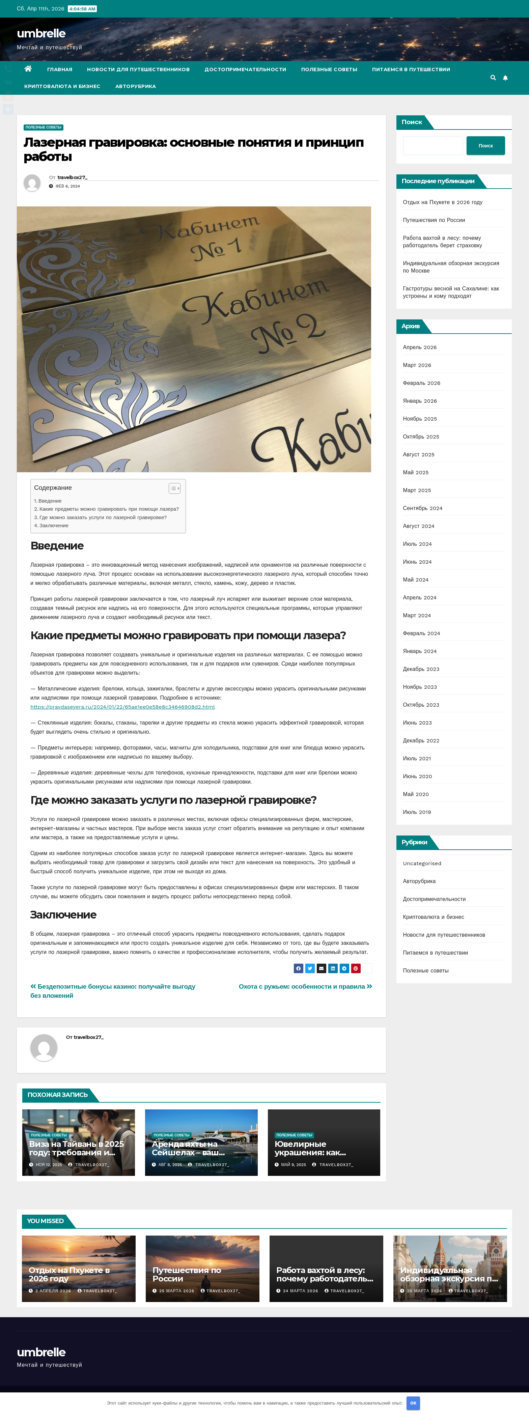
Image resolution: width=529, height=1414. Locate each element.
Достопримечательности (245, 69)
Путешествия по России (434, 220)
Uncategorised (422, 863)
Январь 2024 (420, 651)
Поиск (411, 122)
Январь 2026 (420, 401)
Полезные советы (329, 69)
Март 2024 (417, 615)
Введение (50, 501)
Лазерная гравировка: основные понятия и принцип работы (194, 149)
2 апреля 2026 (54, 1291)
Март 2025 (417, 490)
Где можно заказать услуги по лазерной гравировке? (103, 517)
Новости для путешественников (138, 69)
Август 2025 (419, 454)
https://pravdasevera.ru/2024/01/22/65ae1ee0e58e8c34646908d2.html (122, 707)
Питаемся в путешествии (411, 69)
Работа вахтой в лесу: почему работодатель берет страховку (321, 1278)
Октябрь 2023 (421, 705)
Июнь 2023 (417, 722)
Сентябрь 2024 (423, 508)
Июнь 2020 (418, 776)
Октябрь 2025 (421, 436)
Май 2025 (416, 472)
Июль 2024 (417, 544)
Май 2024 (416, 579)
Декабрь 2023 (421, 669)
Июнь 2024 (417, 562)
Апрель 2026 (420, 347)
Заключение (53, 525)
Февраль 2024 (422, 633)
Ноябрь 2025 (420, 419)
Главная (60, 69)
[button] (493, 78)
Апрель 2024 (420, 597)
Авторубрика (135, 86)
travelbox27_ (72, 177)
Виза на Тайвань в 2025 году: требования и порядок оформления (76, 1152)
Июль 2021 (417, 758)
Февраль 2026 (422, 383)
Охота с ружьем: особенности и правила (305, 986)
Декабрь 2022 (421, 740)
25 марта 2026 (177, 1291)
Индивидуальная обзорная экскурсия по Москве (448, 1278)
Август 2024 (419, 526)
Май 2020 (416, 794)
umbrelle (41, 33)
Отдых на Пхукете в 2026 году (443, 202)
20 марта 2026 (425, 1291)
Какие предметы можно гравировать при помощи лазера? (109, 509)
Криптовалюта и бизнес (62, 86)
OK (413, 1403)
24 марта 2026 (301, 1291)
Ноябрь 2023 (420, 687)
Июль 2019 (417, 812)
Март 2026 (417, 365)
